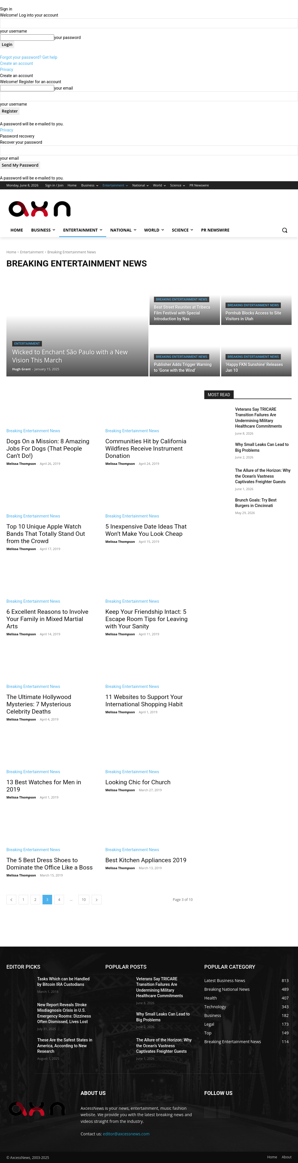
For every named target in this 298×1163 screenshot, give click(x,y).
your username (13, 31)
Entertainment (32, 252)
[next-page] (97, 899)
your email (63, 88)
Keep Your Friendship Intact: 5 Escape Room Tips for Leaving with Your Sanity (146, 619)
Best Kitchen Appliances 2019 (146, 860)
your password (67, 37)
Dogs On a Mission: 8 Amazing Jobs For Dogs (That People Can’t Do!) (47, 448)
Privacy (6, 69)
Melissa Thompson (21, 463)
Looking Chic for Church (138, 782)
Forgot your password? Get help (28, 57)
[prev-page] (11, 899)
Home (11, 252)
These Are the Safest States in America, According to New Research (64, 1046)
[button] (285, 230)
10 (84, 899)
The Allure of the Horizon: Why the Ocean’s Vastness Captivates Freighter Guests (262, 476)
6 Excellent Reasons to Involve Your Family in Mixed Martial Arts (47, 619)
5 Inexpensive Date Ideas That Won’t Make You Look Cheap (146, 530)
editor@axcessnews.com (126, 1134)
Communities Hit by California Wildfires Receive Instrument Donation (146, 448)
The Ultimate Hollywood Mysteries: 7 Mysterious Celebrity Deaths (38, 704)
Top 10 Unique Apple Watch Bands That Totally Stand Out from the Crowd (45, 534)
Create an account (16, 63)
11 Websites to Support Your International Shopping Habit (144, 700)
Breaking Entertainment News (181, 299)
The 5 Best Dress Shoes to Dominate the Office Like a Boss (49, 864)
